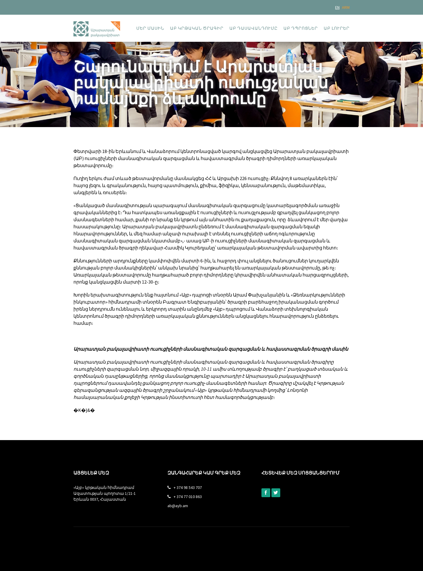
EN (337, 7)
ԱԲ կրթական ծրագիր (197, 28)
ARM (346, 7)
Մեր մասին (150, 28)
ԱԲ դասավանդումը (253, 28)
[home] (96, 26)
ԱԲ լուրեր (337, 28)
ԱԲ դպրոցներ (300, 28)
